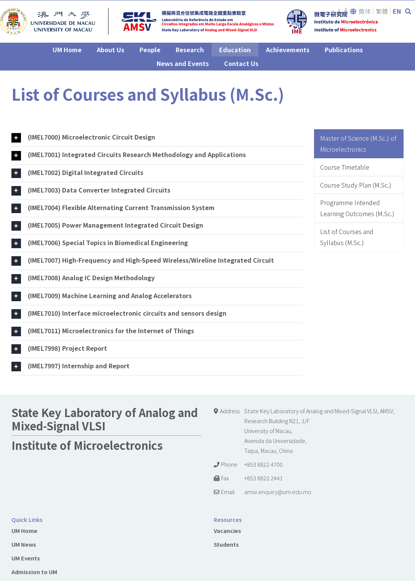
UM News (23, 544)
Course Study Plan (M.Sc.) (355, 184)
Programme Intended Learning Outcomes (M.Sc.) (357, 208)
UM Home (24, 530)
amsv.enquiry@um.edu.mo (277, 492)
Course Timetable (344, 167)
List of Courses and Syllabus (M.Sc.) (346, 237)
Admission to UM (34, 572)
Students (226, 544)
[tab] (157, 137)
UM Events (25, 558)
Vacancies (227, 530)
